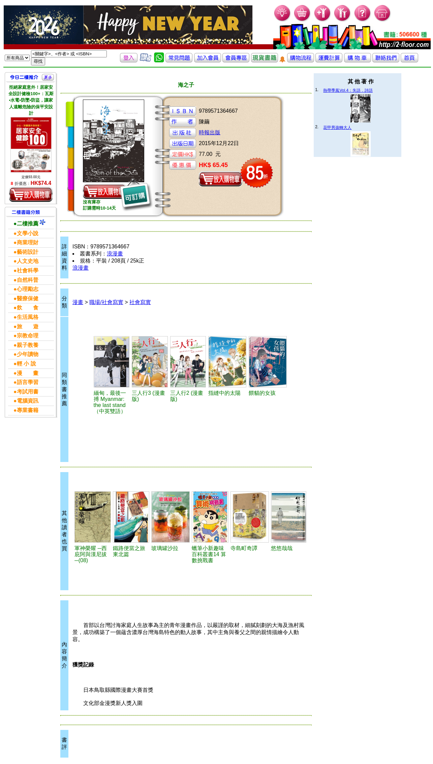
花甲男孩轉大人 (337, 127)
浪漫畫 (115, 253)
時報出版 (209, 132)
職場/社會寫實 (106, 302)
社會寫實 (140, 302)
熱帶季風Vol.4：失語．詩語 (348, 90)
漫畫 (77, 302)
